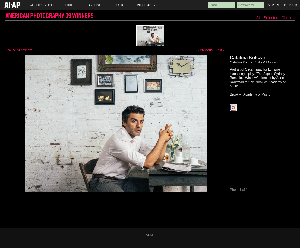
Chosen (288, 18)
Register (290, 5)
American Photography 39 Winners (49, 15)
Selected (271, 18)
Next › (219, 50)
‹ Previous (205, 50)
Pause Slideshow (19, 50)
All (258, 18)
